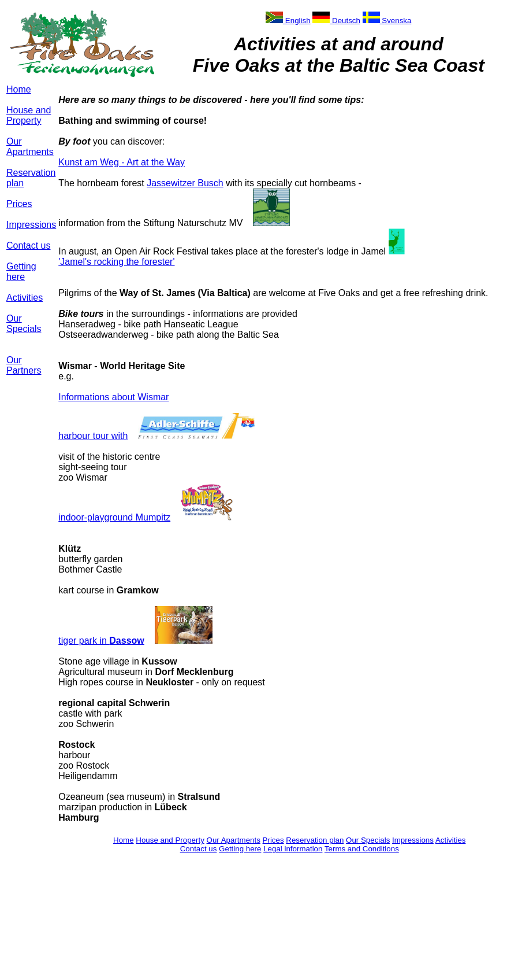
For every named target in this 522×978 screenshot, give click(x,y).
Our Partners (23, 365)
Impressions (31, 225)
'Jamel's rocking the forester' (116, 262)
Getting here (21, 271)
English (288, 20)
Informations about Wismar (113, 397)
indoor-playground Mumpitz (114, 517)
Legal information (292, 848)
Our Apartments (30, 146)
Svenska (387, 20)
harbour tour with (93, 436)
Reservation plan (315, 840)
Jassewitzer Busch (185, 183)
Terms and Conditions (362, 848)
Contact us (28, 245)
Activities (24, 297)
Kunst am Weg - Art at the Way (121, 162)
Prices (19, 204)
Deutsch (336, 20)
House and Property (28, 115)
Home (18, 89)
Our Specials (23, 323)
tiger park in (101, 640)
